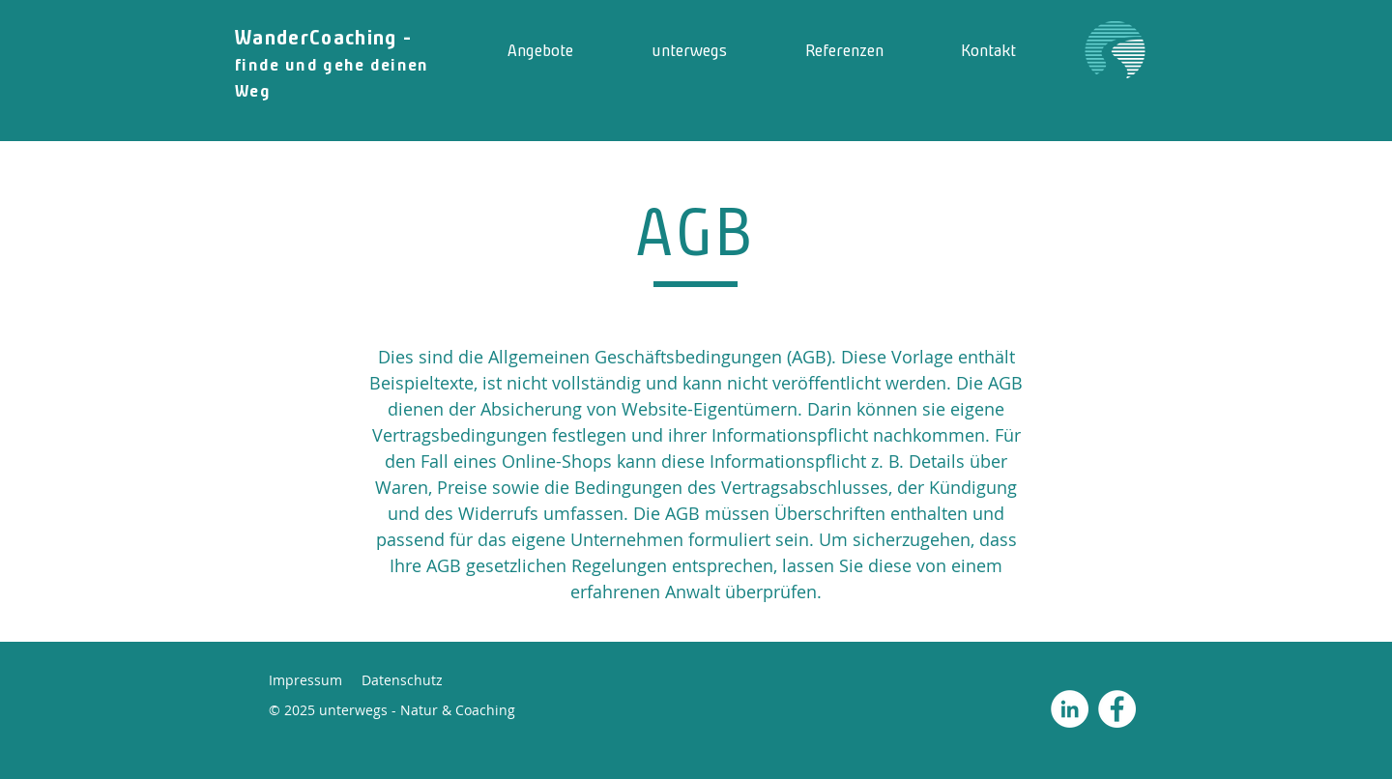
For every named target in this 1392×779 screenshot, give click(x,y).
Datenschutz (402, 680)
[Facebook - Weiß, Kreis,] (1117, 709)
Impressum (305, 680)
